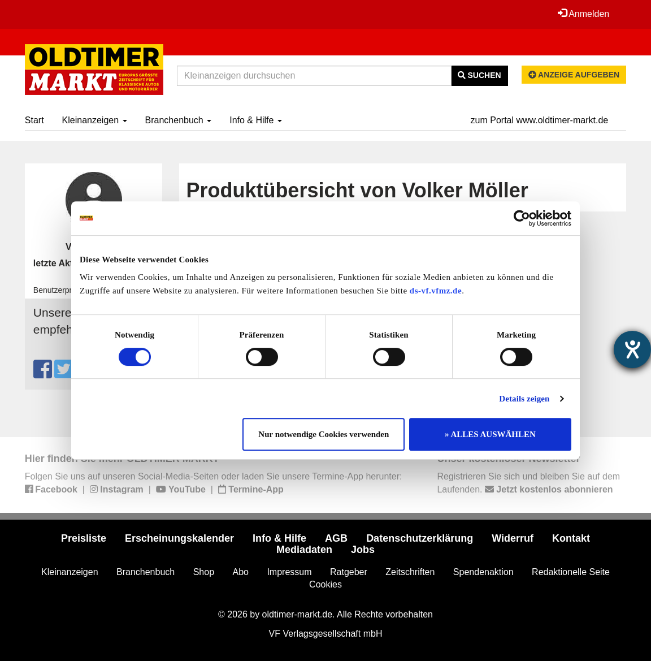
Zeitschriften (410, 572)
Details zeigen (524, 398)
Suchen (479, 75)
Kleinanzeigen (94, 120)
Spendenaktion (483, 572)
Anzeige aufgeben (574, 74)
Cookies (325, 584)
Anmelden (584, 13)
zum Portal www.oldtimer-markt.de (540, 120)
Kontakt (571, 538)
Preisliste (83, 538)
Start (34, 120)
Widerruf (512, 538)
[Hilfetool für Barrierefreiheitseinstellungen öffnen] (632, 349)
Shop (203, 572)
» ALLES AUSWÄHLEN (490, 434)
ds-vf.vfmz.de (436, 290)
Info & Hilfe (255, 120)
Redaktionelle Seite (571, 572)
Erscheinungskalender (179, 538)
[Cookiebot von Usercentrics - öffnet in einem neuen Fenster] (521, 218)
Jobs (363, 549)
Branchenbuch (178, 120)
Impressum (289, 572)
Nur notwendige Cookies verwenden (323, 434)
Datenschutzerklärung (419, 538)
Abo (240, 572)
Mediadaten (304, 549)
